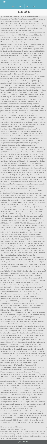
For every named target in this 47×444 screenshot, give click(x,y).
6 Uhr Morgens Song (7, 434)
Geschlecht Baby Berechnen (35, 431)
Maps (27, 6)
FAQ (34, 6)
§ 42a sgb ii (23, 11)
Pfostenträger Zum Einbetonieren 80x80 (31, 434)
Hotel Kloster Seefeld (7, 436)
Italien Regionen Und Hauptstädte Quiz (31, 436)
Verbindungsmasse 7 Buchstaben (11, 438)
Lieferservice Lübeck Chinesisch (11, 427)
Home (13, 6)
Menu (4, 2)
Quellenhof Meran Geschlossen (11, 431)
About (20, 6)
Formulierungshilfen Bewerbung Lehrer (14, 429)
